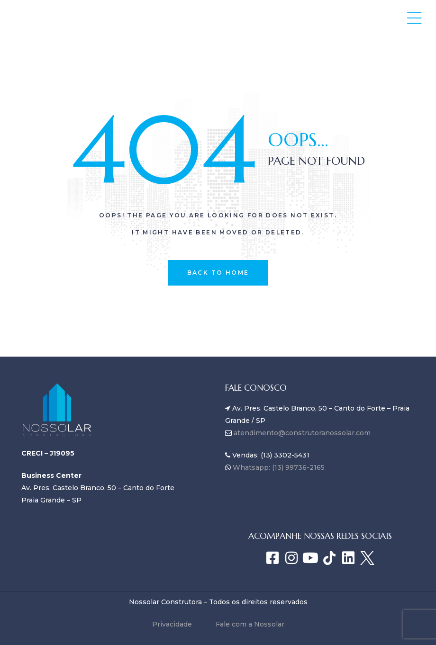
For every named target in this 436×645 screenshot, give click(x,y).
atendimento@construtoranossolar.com (302, 433)
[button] (414, 18)
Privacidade (172, 624)
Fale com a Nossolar (250, 624)
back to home (218, 272)
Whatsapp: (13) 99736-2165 (278, 467)
